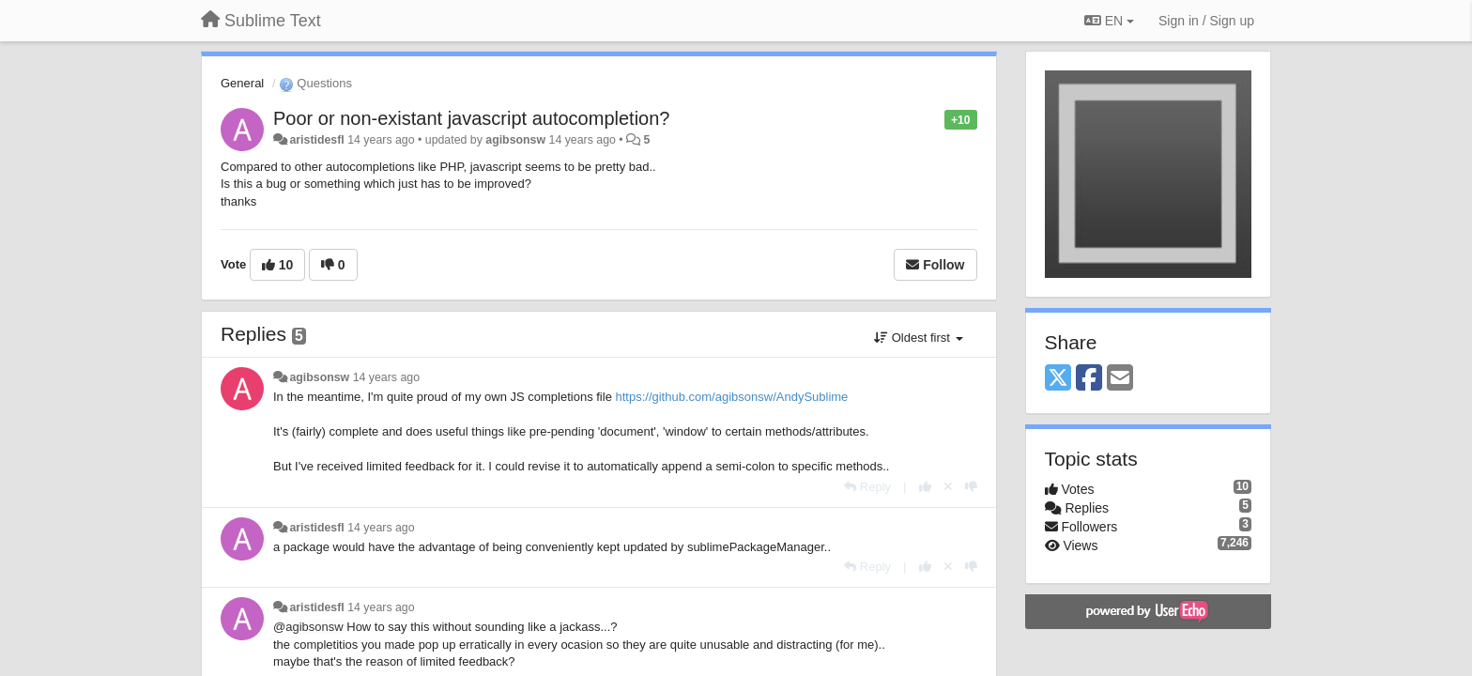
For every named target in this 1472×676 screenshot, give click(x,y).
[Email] (1120, 378)
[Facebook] (1089, 378)
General (242, 83)
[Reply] (867, 487)
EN (1109, 20)
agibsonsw (515, 139)
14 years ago (386, 377)
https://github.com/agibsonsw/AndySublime (731, 397)
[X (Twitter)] (1058, 378)
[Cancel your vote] (948, 487)
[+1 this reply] (925, 487)
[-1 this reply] (971, 487)
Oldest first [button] (918, 337)
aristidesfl (316, 139)
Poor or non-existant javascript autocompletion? (471, 118)
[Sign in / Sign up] (1206, 21)
